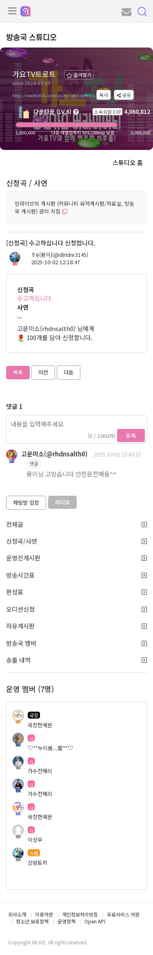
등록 (131, 435)
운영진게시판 (76, 557)
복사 (103, 94)
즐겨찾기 (79, 74)
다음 (68, 372)
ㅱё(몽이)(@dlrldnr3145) (59, 255)
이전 (43, 372)
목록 (18, 372)
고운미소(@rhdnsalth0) (54, 453)
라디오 (62, 502)
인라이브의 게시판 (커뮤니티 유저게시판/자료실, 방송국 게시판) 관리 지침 (74, 207)
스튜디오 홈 (128, 162)
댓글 (33, 463)
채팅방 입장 (26, 502)
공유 (124, 94)
